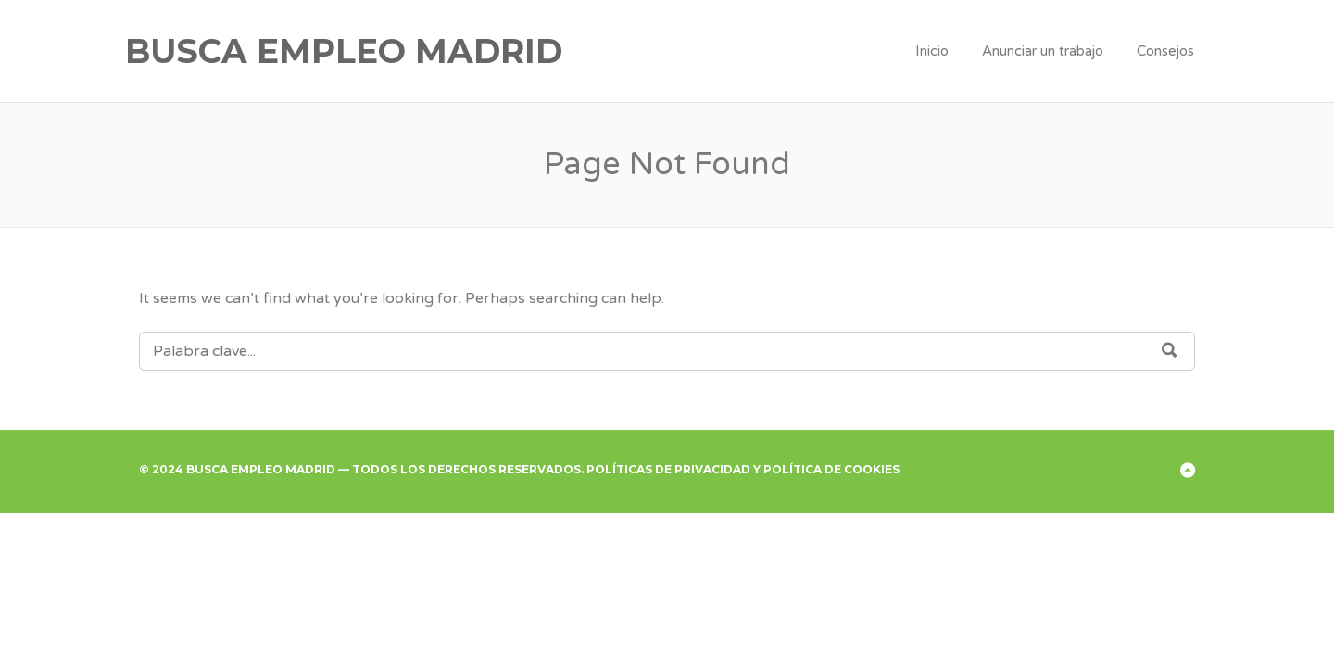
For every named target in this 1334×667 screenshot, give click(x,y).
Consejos (1165, 51)
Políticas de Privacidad (668, 469)
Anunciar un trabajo (1042, 51)
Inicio (932, 51)
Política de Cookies (831, 469)
